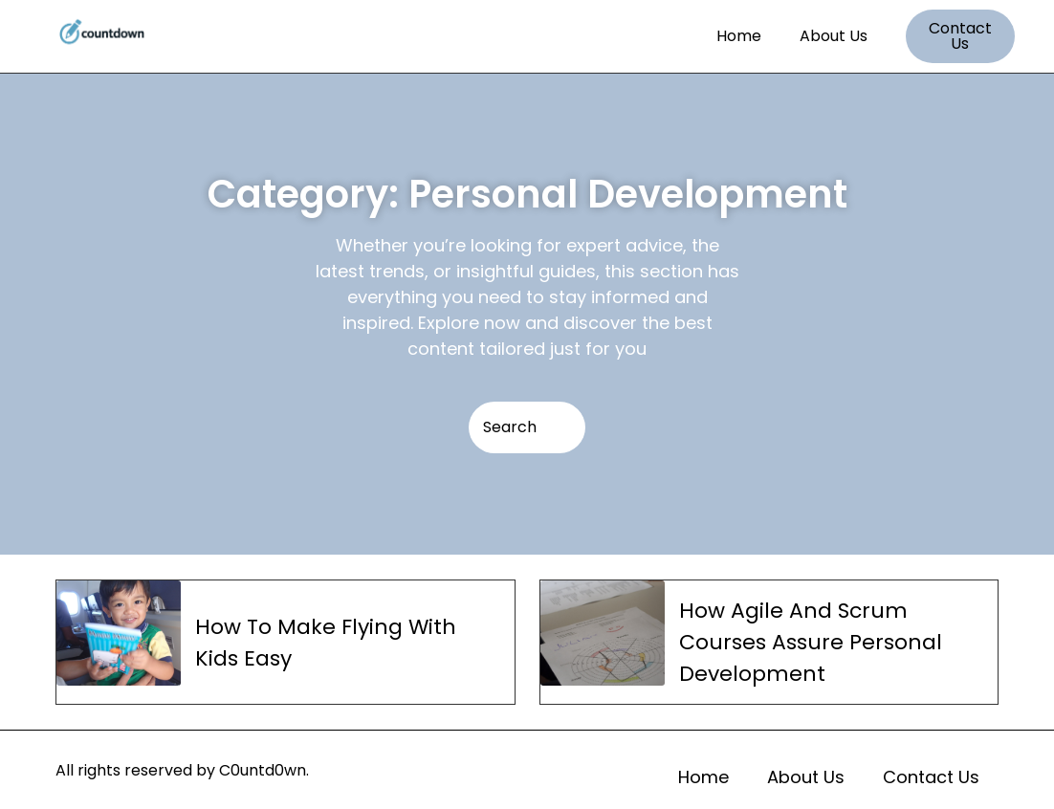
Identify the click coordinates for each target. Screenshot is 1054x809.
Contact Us (931, 777)
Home (738, 36)
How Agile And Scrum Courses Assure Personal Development (810, 642)
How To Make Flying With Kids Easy (325, 642)
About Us (833, 36)
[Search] (527, 427)
